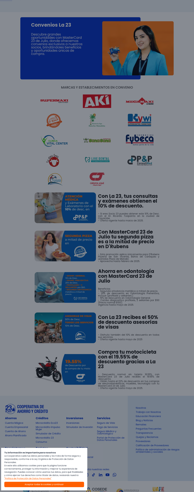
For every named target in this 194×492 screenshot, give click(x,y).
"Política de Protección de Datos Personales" (27, 478)
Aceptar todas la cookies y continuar (44, 484)
